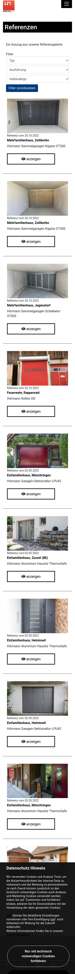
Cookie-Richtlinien (18, 969)
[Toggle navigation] (66, 4)
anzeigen (31, 159)
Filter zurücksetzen (22, 88)
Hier (9, 950)
